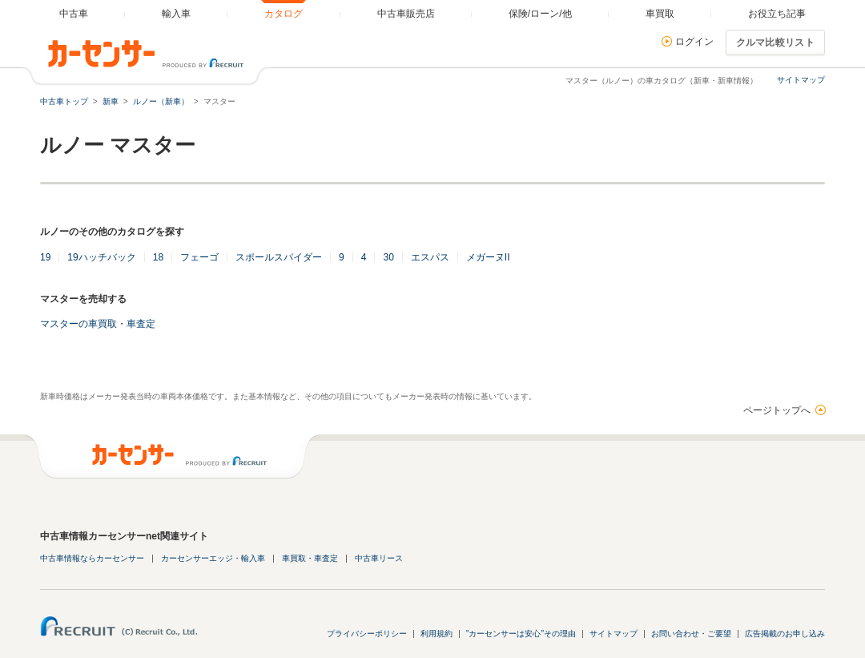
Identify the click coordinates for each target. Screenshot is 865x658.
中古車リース (379, 558)
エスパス (430, 257)
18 (158, 257)
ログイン (694, 41)
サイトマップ (801, 79)
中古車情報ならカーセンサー (92, 558)
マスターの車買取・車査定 (97, 324)
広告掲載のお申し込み (785, 633)
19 (45, 257)
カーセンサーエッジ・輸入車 (213, 558)
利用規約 (436, 633)
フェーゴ (199, 257)
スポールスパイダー (278, 257)
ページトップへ (777, 410)
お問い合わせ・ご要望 (691, 633)
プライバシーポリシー (367, 633)
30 (388, 257)
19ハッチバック (101, 257)
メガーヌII (488, 257)
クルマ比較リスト (775, 42)
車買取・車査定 (310, 558)
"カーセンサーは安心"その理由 (521, 633)
